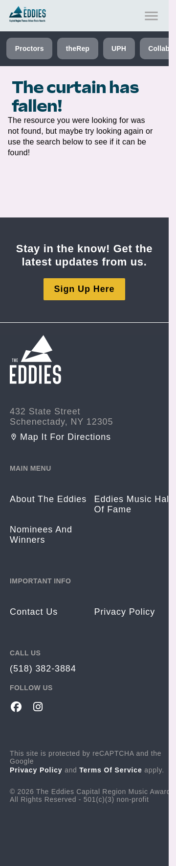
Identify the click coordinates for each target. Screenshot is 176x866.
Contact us (34, 612)
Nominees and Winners (41, 535)
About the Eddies (48, 499)
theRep (77, 48)
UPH (118, 48)
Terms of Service (110, 770)
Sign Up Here (84, 289)
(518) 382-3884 (43, 669)
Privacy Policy (36, 770)
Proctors (29, 48)
